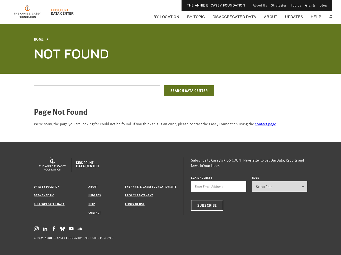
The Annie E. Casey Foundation (216, 5)
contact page (265, 124)
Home (39, 39)
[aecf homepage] (27, 12)
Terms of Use (134, 204)
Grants (310, 5)
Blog (323, 5)
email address (202, 177)
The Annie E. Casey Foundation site (150, 186)
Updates (294, 16)
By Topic (196, 16)
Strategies (279, 5)
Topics (296, 5)
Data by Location (47, 186)
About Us (260, 5)
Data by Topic (44, 195)
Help (316, 16)
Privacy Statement (139, 195)
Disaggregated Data (234, 16)
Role (255, 177)
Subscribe (207, 205)
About (270, 16)
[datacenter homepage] (62, 11)
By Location (166, 16)
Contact (94, 212)
